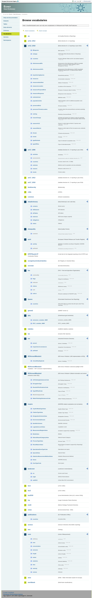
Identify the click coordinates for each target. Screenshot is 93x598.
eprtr (29, 239)
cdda (29, 192)
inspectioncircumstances (40, 347)
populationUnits (37, 100)
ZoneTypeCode (37, 463)
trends (34, 136)
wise (29, 577)
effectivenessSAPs (38, 69)
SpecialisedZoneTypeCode (40, 449)
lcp (29, 500)
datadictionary (33, 202)
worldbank (31, 582)
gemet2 (30, 310)
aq (29, 36)
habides (30, 329)
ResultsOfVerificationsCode (40, 387)
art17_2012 (31, 177)
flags (34, 278)
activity (35, 244)
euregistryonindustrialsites (37, 261)
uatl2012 (35, 480)
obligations (36, 220)
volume (35, 572)
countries (35, 58)
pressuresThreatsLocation (40, 109)
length (34, 553)
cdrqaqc (35, 54)
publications (32, 514)
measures (35, 78)
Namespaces (7, 40)
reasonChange (37, 117)
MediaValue (36, 434)
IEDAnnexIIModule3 (34, 366)
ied (29, 338)
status (34, 223)
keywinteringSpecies (38, 75)
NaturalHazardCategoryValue (41, 437)
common (31, 197)
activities (35, 154)
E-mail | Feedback (8, 592)
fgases (30, 299)
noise (30, 510)
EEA (11, 1)
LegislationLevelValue (39, 427)
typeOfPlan (36, 144)
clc (33, 473)
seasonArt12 (36, 123)
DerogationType (37, 383)
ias (29, 334)
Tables (5, 24)
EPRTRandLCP (33, 254)
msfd (29, 505)
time (34, 564)
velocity (35, 568)
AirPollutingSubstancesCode (41, 380)
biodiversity (32, 187)
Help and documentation (10, 17)
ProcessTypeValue (38, 441)
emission (35, 550)
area (34, 542)
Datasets (6, 21)
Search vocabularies (30, 30)
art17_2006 (31, 150)
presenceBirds (37, 105)
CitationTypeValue (38, 412)
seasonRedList (37, 128)
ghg (29, 315)
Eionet (10, 14)
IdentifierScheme (37, 423)
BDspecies (36, 50)
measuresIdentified (38, 82)
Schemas (6, 30)
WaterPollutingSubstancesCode (41, 398)
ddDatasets (36, 209)
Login (75, 1)
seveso (30, 525)
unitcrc (35, 293)
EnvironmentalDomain (39, 419)
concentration (37, 546)
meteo (34, 557)
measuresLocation (38, 86)
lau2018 (30, 495)
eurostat (31, 265)
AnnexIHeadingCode (38, 361)
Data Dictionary (17, 14)
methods (35, 165)
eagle (34, 476)
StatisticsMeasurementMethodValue (43, 456)
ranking (35, 114)
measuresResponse (38, 93)
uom (29, 534)
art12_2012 (31, 41)
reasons (35, 168)
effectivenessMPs (38, 63)
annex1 (35, 343)
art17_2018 (31, 182)
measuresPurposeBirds (39, 89)
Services (5, 37)
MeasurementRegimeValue (40, 430)
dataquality (31, 229)
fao (29, 270)
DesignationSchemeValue (40, 416)
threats (35, 133)
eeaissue (35, 216)
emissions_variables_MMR (40, 320)
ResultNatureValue (38, 444)
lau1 (29, 486)
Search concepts (43, 30)
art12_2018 (31, 46)
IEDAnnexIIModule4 (34, 373)
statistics (35, 561)
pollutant (35, 350)
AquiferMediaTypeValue (39, 408)
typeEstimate (36, 140)
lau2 (29, 490)
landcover (31, 469)
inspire (30, 404)
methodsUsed (37, 97)
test (29, 529)
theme (34, 459)
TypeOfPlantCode (37, 391)
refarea (35, 286)
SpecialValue (36, 453)
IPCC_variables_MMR (39, 323)
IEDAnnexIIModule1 (34, 356)
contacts (35, 206)
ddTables (35, 213)
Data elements (7, 27)
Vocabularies (7, 34)
